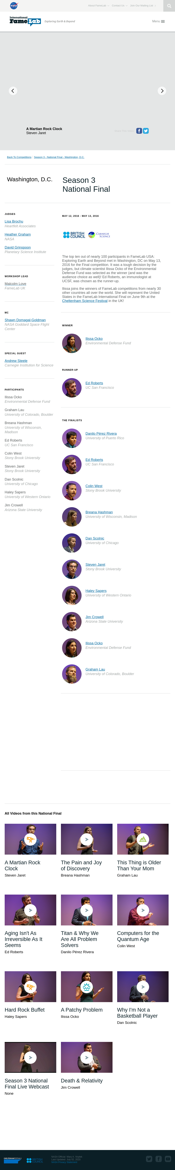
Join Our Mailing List (143, 5)
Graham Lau (95, 669)
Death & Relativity (82, 1081)
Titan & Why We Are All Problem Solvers (80, 939)
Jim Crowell (94, 617)
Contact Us (120, 5)
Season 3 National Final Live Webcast (27, 1084)
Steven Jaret (95, 565)
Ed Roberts (94, 383)
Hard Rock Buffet (25, 1010)
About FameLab (98, 5)
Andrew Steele (16, 361)
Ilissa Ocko (94, 339)
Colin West (93, 486)
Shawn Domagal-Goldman (25, 320)
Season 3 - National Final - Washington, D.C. (59, 157)
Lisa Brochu (14, 221)
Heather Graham (18, 234)
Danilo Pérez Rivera (101, 434)
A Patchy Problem (82, 1010)
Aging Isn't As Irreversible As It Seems (23, 939)
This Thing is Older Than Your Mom (139, 865)
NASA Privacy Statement (64, 1162)
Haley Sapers (95, 591)
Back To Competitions (19, 157)
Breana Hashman (99, 512)
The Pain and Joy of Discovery (81, 865)
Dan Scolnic (94, 538)
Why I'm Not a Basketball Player (137, 1013)
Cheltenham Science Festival (84, 301)
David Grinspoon (18, 247)
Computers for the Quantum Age (138, 936)
